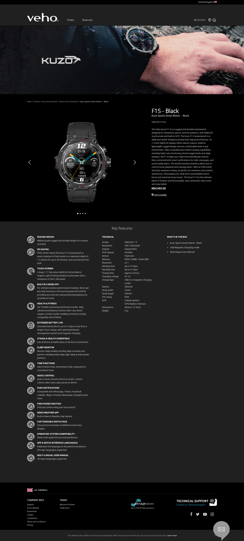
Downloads (32, 511)
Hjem (29, 101)
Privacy (30, 525)
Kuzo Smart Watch (50, 101)
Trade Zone (64, 508)
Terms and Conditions (36, 521)
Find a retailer (159, 194)
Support (30, 504)
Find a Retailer (33, 508)
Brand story (87, 20)
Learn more (172, 535)
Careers (30, 514)
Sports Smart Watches (68, 101)
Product (70, 20)
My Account (199, 19)
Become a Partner (67, 504)
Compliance (32, 518)
